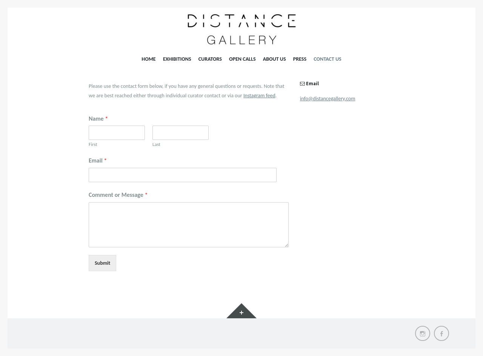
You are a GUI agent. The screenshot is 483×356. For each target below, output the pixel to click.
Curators (210, 59)
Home (148, 59)
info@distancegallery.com (327, 98)
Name (98, 118)
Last (156, 144)
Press (299, 59)
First (93, 144)
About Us (274, 59)
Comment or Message (118, 194)
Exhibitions (177, 59)
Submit (102, 263)
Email (98, 160)
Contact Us (327, 59)
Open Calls (242, 59)
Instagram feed (259, 95)
